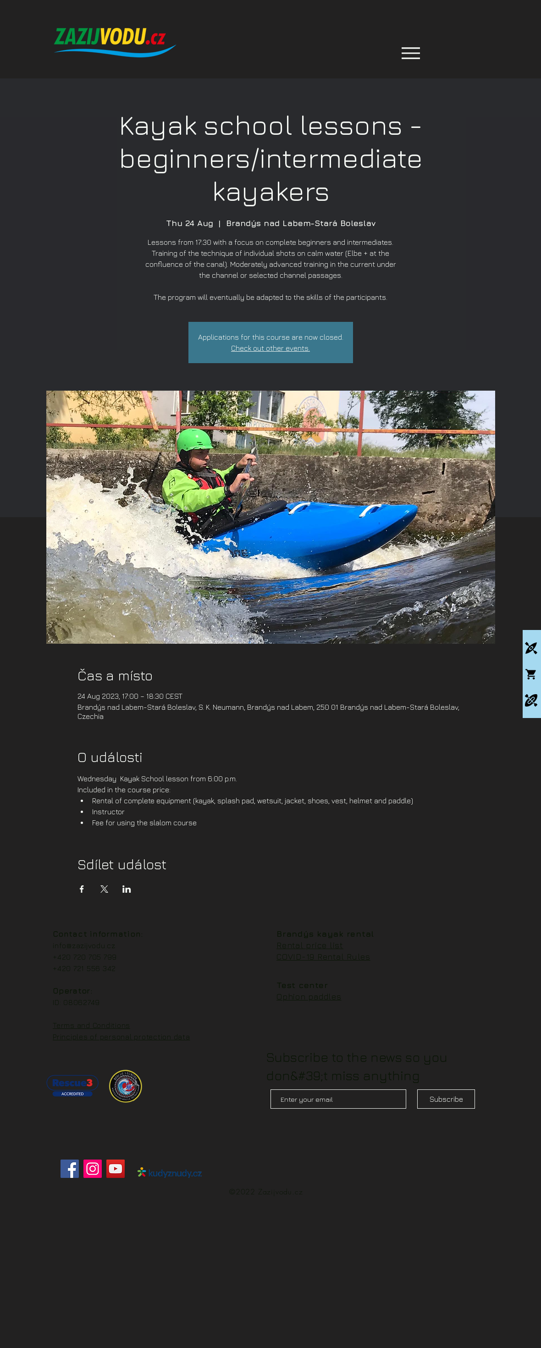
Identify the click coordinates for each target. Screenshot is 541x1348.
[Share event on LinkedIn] (126, 889)
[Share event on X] (104, 889)
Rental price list (309, 945)
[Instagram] (92, 1169)
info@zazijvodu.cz (84, 945)
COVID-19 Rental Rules (323, 956)
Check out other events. (270, 348)
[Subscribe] (446, 1099)
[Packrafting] (531, 700)
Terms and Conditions (91, 1025)
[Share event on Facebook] (81, 889)
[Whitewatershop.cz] (531, 674)
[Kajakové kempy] (531, 648)
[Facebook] (70, 1169)
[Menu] (411, 53)
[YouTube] (115, 1169)
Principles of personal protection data (121, 1037)
